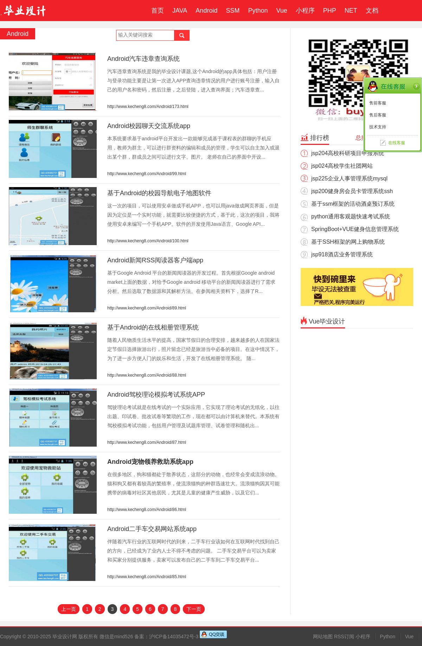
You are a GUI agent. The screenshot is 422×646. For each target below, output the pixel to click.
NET (351, 10)
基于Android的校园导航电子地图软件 (159, 193)
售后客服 (377, 115)
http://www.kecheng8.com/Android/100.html (147, 240)
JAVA (179, 10)
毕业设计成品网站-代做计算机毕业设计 (24, 10)
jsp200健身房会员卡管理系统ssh (352, 191)
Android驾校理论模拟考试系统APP (156, 394)
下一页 (193, 609)
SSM (232, 10)
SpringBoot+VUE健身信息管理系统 (355, 229)
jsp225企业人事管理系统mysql (349, 178)
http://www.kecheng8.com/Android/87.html (146, 442)
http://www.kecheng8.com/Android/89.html (146, 308)
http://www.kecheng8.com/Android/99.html (146, 173)
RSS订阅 (344, 636)
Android (206, 10)
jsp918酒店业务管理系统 (342, 254)
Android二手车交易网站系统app (152, 528)
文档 (372, 10)
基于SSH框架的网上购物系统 (348, 242)
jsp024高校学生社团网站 (342, 166)
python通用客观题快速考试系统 (350, 216)
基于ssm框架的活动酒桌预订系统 (353, 204)
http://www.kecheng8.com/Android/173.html (147, 106)
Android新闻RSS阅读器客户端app (155, 260)
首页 (157, 10)
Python (258, 10)
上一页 (68, 609)
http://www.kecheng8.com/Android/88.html (146, 375)
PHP (329, 10)
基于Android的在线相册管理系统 (153, 327)
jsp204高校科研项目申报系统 (347, 153)
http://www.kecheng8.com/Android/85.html (146, 576)
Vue (281, 10)
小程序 (305, 10)
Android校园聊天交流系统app (148, 125)
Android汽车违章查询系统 (143, 58)
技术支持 (377, 126)
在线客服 (396, 142)
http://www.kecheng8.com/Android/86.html (146, 509)
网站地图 (323, 636)
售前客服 (377, 103)
